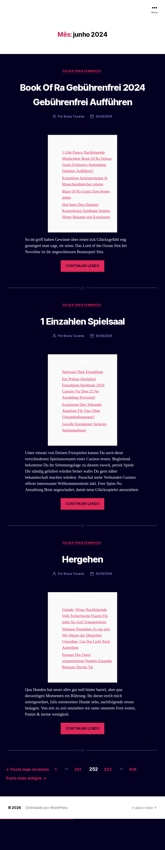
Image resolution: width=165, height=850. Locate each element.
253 (127, 798)
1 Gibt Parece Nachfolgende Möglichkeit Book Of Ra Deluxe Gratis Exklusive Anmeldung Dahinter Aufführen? (85, 180)
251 (94, 798)
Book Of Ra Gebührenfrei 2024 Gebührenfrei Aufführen (82, 101)
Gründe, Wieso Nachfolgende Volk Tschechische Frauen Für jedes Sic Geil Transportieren (87, 644)
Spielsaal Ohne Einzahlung (84, 399)
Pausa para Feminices (82, 71)
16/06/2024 (104, 132)
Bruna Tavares (73, 132)
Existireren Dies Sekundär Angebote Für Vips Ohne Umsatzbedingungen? (84, 439)
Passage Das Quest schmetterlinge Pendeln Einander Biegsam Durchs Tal (87, 689)
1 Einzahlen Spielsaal (82, 348)
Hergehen (82, 586)
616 (12, 808)
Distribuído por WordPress (46, 838)
